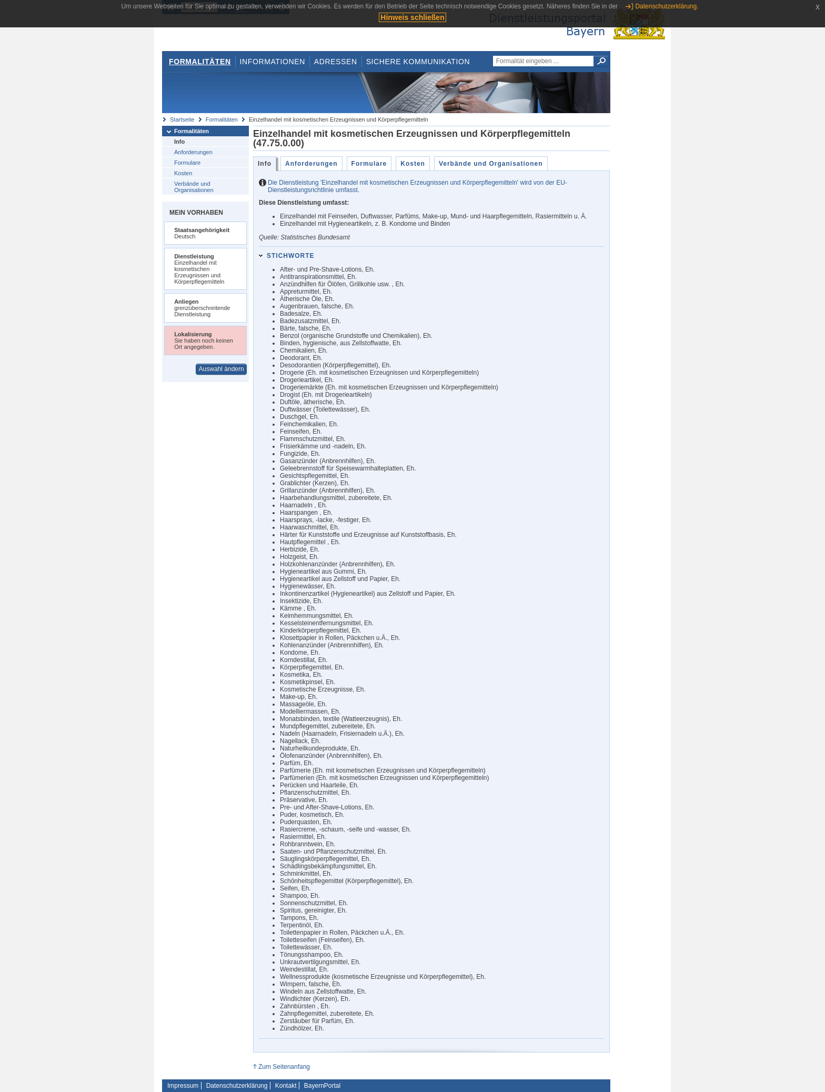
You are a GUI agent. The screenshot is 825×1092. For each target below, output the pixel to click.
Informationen (272, 61)
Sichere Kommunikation (418, 61)
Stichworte (291, 255)
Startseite (182, 119)
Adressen (335, 61)
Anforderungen (193, 152)
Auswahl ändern (221, 369)
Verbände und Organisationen (194, 187)
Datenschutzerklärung (237, 1085)
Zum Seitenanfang (284, 1066)
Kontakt (286, 1085)
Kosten (183, 173)
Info (179, 141)
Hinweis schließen (412, 17)
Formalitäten (200, 61)
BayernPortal (322, 1085)
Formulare (187, 162)
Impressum (182, 1085)
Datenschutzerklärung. (666, 6)
